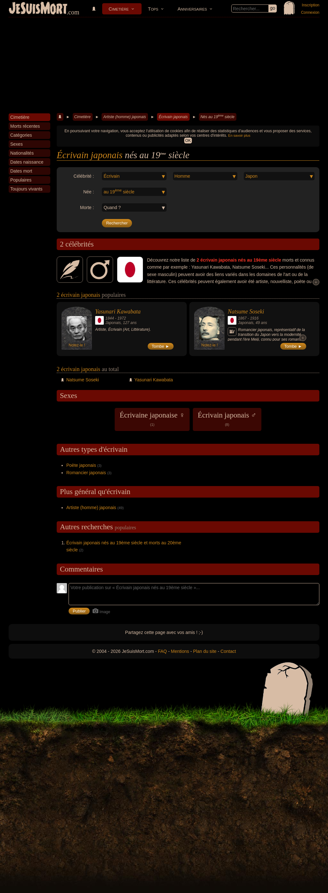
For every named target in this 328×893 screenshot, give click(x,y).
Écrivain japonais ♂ (227, 418)
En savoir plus (239, 135)
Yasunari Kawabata (118, 311)
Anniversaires (192, 9)
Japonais (113, 323)
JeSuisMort (38, 9)
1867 (242, 318)
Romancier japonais (86, 472)
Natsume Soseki (246, 311)
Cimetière (119, 9)
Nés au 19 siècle (217, 116)
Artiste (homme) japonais (124, 117)
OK (188, 140)
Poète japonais (81, 465)
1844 (109, 318)
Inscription (310, 5)
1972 (121, 318)
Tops (153, 9)
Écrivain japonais (173, 117)
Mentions (180, 651)
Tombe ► (161, 346)
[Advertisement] (164, 65)
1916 (254, 318)
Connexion (310, 12)
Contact (228, 651)
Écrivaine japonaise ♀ (152, 418)
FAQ (162, 651)
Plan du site (205, 651)
